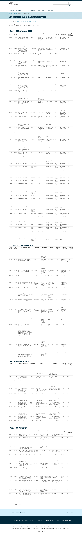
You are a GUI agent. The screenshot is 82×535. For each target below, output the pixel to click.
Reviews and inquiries (35, 10)
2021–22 (26, 21)
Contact (63, 5)
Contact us (13, 520)
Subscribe (68, 5)
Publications (18, 10)
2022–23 (22, 21)
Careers (59, 5)
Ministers (54, 5)
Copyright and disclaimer (49, 520)
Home (10, 13)
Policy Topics (11, 10)
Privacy (58, 520)
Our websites (20, 520)
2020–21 (30, 21)
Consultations (26, 10)
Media (43, 10)
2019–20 (34, 21)
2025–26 (10, 21)
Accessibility (39, 520)
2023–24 (18, 21)
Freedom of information (30, 520)
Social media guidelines (66, 520)
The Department (49, 10)
